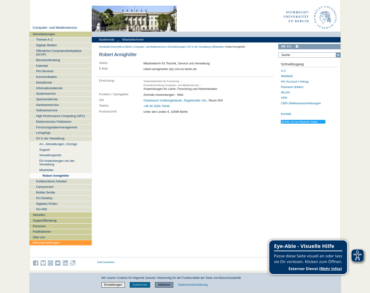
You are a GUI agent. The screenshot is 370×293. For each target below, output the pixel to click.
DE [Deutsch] (283, 46)
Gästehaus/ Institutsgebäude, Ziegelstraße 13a (174, 100)
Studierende (106, 39)
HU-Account (289, 81)
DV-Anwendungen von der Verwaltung (57, 162)
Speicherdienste (47, 99)
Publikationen (42, 231)
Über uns (39, 237)
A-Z (283, 70)
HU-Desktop (44, 198)
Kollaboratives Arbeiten (51, 181)
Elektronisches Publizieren (53, 121)
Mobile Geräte (45, 192)
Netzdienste (44, 82)
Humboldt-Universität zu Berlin (115, 47)
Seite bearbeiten (106, 262)
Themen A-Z (44, 39)
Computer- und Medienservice (55, 27)
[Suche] (309, 55)
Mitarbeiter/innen (133, 39)
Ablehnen (164, 284)
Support (44, 149)
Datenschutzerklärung (192, 284)
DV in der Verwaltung (50, 138)
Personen (39, 226)
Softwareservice (47, 110)
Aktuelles (39, 215)
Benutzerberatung (48, 60)
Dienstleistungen (44, 34)
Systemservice (46, 93)
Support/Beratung (44, 220)
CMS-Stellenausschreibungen (301, 103)
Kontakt (286, 114)
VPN (284, 98)
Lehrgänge (43, 132)
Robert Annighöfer (55, 175)
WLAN (285, 92)
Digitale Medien (46, 45)
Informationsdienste (49, 88)
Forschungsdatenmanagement (56, 127)
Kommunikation (46, 77)
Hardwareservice (47, 105)
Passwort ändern (292, 87)
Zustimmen (140, 284)
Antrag (303, 81)
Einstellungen (113, 284)
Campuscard (44, 186)
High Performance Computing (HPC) (60, 116)
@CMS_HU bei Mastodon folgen (299, 121)
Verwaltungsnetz (50, 155)
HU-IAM (41, 209)
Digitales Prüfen (46, 203)
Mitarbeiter (46, 170)
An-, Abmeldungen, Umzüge (58, 144)
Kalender (42, 65)
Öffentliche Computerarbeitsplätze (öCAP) (59, 52)
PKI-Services (45, 71)
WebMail (287, 76)
